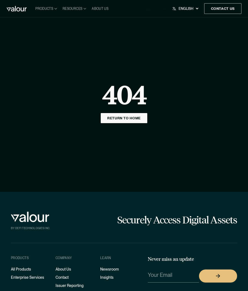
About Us (100, 9)
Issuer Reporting (70, 285)
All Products (21, 269)
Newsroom (109, 269)
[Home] (17, 8)
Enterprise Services (27, 277)
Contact (62, 277)
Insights (107, 277)
